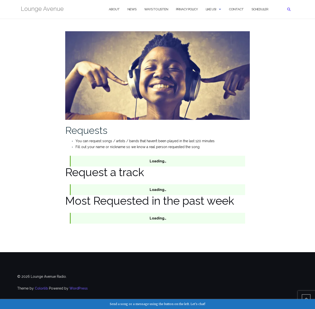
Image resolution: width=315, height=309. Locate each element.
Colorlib (41, 288)
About (114, 9)
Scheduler (260, 9)
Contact (236, 9)
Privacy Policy (187, 9)
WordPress (78, 288)
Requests (86, 130)
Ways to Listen (156, 9)
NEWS (131, 9)
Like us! (211, 9)
